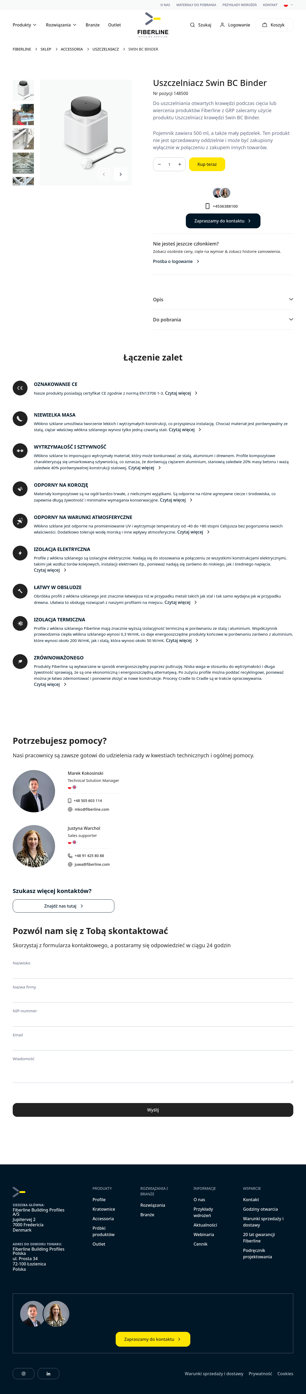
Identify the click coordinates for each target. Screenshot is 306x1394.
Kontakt (270, 5)
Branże (93, 25)
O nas (165, 5)
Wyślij (153, 1110)
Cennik (201, 1244)
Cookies (285, 1374)
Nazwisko (21, 962)
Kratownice (103, 1209)
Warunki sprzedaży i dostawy (214, 1374)
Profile (99, 1199)
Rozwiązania (152, 1205)
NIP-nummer (25, 1010)
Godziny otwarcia (260, 1209)
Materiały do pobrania (196, 5)
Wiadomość (23, 1058)
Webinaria (204, 1234)
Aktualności (205, 1225)
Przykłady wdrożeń (240, 5)
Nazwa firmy (24, 987)
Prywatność (260, 1374)
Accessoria (103, 1219)
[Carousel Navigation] (112, 174)
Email (18, 1034)
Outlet (114, 25)
